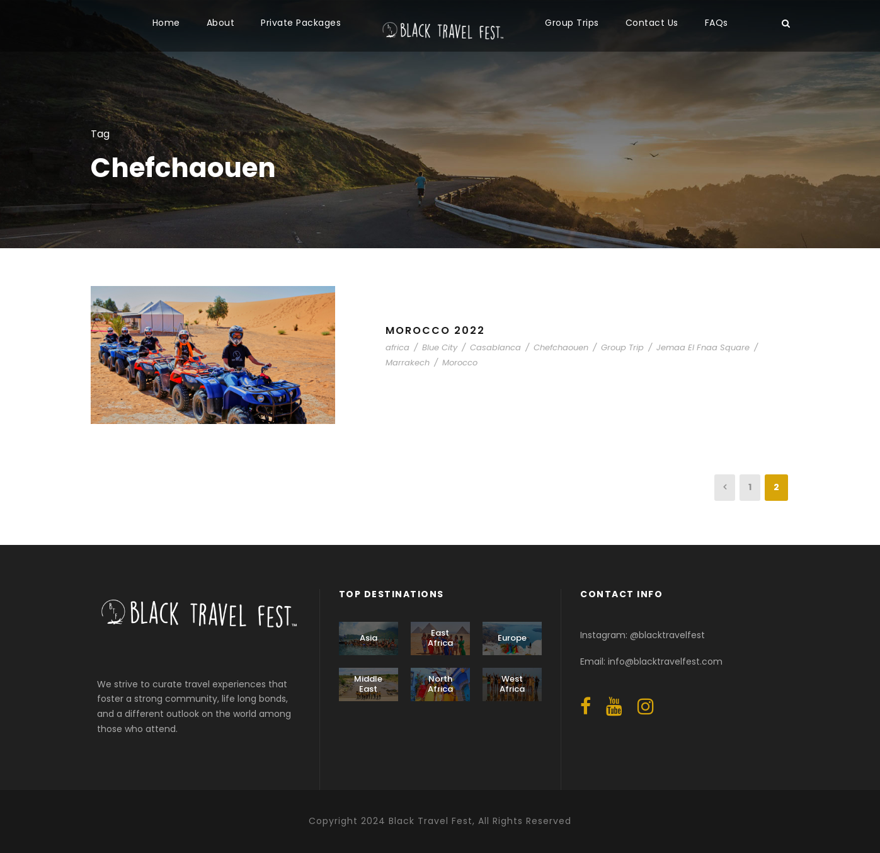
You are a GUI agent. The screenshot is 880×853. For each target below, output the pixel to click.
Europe (512, 638)
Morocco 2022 (435, 330)
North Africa (440, 684)
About (221, 22)
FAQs (716, 22)
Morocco (459, 363)
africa (397, 347)
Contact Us (652, 22)
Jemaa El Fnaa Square (703, 347)
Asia (368, 638)
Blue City (439, 347)
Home (166, 22)
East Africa (440, 638)
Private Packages (301, 22)
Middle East (368, 684)
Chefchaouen (561, 347)
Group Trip (622, 347)
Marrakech (408, 363)
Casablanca (495, 347)
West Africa (512, 684)
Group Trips (572, 22)
